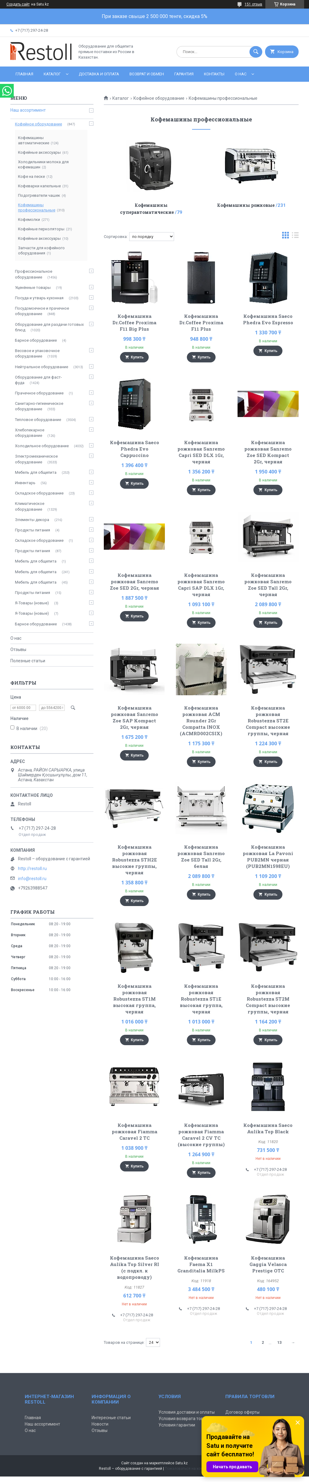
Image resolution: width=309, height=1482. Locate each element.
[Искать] (255, 52)
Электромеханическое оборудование (36, 459)
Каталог (52, 74)
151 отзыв (253, 4)
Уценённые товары (33, 287)
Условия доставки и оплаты (186, 1412)
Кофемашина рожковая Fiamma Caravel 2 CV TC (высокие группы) (201, 1134)
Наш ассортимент (28, 110)
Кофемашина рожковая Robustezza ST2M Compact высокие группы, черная (268, 999)
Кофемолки (29, 219)
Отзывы (18, 649)
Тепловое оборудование (38, 419)
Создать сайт (18, 4)
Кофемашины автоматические (33, 140)
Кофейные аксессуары (39, 152)
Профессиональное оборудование (33, 274)
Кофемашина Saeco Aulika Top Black (268, 1128)
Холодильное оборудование (42, 446)
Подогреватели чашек (39, 195)
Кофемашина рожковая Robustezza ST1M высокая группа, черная (134, 999)
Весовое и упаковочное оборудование (37, 353)
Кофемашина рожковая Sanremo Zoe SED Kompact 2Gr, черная (268, 452)
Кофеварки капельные (39, 186)
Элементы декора (32, 519)
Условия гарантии (176, 1425)
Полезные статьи (27, 660)
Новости (100, 1424)
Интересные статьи (111, 1417)
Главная (24, 74)
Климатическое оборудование (29, 506)
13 (279, 1342)
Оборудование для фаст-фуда (38, 380)
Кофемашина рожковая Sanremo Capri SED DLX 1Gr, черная (201, 452)
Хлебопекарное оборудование (29, 433)
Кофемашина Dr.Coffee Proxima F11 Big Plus (134, 322)
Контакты (214, 74)
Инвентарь (25, 482)
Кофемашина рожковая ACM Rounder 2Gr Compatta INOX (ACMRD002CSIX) (201, 720)
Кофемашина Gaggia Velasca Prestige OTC (268, 1264)
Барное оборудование (36, 340)
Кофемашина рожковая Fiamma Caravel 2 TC (134, 1131)
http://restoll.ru (32, 868)
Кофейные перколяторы (41, 229)
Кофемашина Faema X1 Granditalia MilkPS (201, 1264)
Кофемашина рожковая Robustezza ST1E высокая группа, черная (201, 999)
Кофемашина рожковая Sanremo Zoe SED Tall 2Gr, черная (268, 584)
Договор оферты (242, 1412)
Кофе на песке (31, 176)
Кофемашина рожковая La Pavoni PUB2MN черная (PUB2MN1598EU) (268, 856)
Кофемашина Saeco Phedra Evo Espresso (268, 319)
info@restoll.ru (32, 878)
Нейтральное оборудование (41, 367)
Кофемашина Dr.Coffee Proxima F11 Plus (201, 322)
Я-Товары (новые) (32, 603)
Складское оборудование (39, 493)
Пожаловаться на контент (187, 1468)
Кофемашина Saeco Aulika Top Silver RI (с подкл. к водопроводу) (134, 1267)
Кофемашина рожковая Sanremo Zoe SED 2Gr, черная (134, 581)
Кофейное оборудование (158, 98)
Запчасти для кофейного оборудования (41, 250)
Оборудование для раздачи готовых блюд (49, 327)
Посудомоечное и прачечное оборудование (42, 311)
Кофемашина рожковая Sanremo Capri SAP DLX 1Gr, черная (201, 584)
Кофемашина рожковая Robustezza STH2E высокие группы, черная (134, 860)
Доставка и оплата (99, 74)
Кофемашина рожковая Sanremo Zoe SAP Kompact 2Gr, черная (134, 717)
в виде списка (295, 236)
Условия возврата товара (184, 1418)
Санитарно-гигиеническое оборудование (39, 406)
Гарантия (184, 74)
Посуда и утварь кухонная (39, 298)
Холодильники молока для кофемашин (43, 164)
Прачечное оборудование (39, 393)
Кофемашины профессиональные (36, 207)
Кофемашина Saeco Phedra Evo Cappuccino (134, 448)
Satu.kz (181, 1463)
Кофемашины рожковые (245, 205)
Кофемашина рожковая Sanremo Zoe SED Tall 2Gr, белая (201, 856)
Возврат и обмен (146, 74)
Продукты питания (32, 530)
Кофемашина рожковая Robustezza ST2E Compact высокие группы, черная (268, 720)
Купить (137, 357)
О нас (240, 74)
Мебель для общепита (35, 472)
